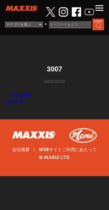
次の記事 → (18, 101)
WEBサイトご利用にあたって (68, 150)
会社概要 (21, 149)
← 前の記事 (18, 95)
